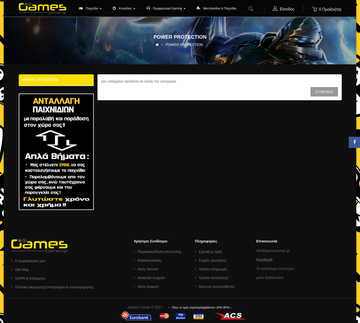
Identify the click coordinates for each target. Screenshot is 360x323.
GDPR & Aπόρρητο (30, 278)
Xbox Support (148, 287)
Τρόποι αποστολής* (214, 278)
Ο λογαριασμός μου (30, 261)
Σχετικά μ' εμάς (210, 252)
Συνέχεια (324, 92)
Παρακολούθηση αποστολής (159, 252)
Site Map (22, 270)
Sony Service (148, 269)
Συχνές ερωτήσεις (212, 260)
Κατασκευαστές (149, 260)
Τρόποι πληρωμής (213, 269)
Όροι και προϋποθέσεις (217, 287)
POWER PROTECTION (184, 44)
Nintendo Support (151, 278)
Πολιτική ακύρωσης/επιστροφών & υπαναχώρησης (54, 287)
